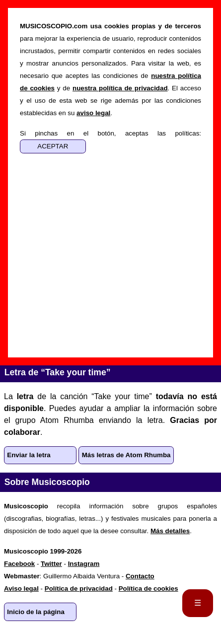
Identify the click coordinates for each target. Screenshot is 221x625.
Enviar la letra (28, 455)
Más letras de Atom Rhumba (126, 455)
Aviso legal (21, 588)
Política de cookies (148, 588)
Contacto (140, 576)
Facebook (19, 563)
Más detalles (170, 531)
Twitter (51, 563)
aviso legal (93, 113)
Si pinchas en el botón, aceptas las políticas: (110, 133)
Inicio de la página (36, 612)
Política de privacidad (79, 588)
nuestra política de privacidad (120, 88)
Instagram (84, 563)
